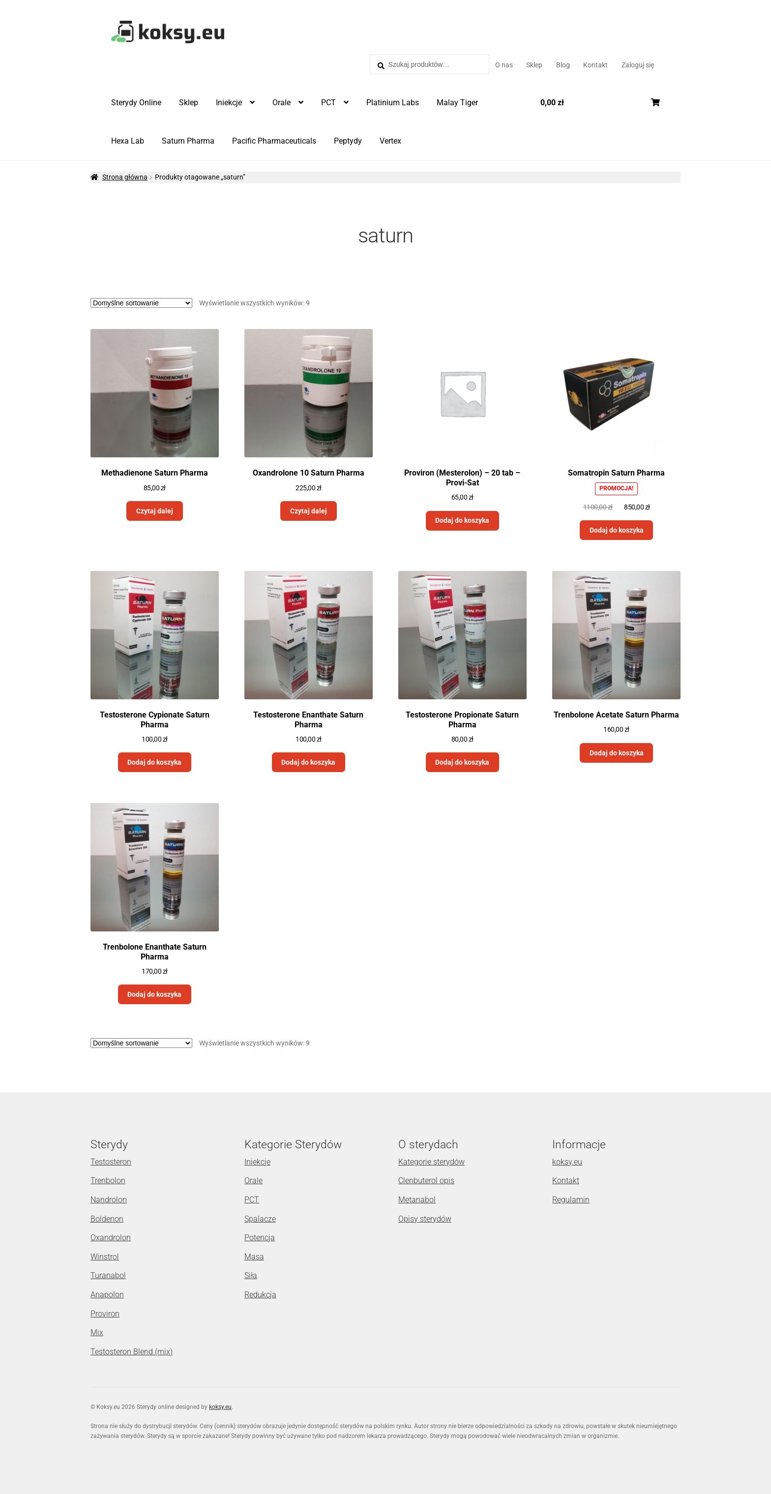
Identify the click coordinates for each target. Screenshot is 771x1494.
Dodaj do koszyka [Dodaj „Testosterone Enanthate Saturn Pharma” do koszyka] (308, 762)
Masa (254, 1256)
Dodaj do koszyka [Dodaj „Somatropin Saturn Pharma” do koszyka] (617, 530)
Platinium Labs (392, 102)
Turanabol (108, 1275)
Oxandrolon (110, 1237)
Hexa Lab (127, 141)
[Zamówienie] (141, 303)
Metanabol (417, 1199)
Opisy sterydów (424, 1219)
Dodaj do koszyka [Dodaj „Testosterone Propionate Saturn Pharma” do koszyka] (462, 762)
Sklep (534, 65)
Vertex (390, 141)
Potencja (259, 1237)
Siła (250, 1275)
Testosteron (110, 1161)
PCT (328, 102)
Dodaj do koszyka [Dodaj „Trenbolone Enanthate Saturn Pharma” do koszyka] (154, 994)
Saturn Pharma (188, 141)
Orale (281, 102)
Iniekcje (229, 102)
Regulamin (571, 1199)
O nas (504, 65)
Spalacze (260, 1219)
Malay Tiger (457, 102)
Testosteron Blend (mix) (131, 1351)
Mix (96, 1332)
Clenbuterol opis (426, 1180)
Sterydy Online (136, 102)
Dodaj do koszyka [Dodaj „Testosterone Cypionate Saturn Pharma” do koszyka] (154, 762)
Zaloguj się (638, 65)
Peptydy (348, 141)
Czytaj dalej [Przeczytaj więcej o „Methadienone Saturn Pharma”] (154, 511)
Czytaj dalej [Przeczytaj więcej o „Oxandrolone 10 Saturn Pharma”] (308, 511)
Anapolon (107, 1294)
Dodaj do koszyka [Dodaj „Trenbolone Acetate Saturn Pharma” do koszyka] (617, 753)
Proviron (104, 1313)
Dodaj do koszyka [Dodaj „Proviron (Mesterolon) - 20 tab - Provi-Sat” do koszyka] (462, 520)
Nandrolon (108, 1199)
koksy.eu (567, 1161)
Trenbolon (107, 1180)
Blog (563, 65)
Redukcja (260, 1294)
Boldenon (106, 1219)
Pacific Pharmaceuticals (274, 141)
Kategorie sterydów (431, 1161)
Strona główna (125, 177)
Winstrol (104, 1256)
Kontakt (595, 65)
